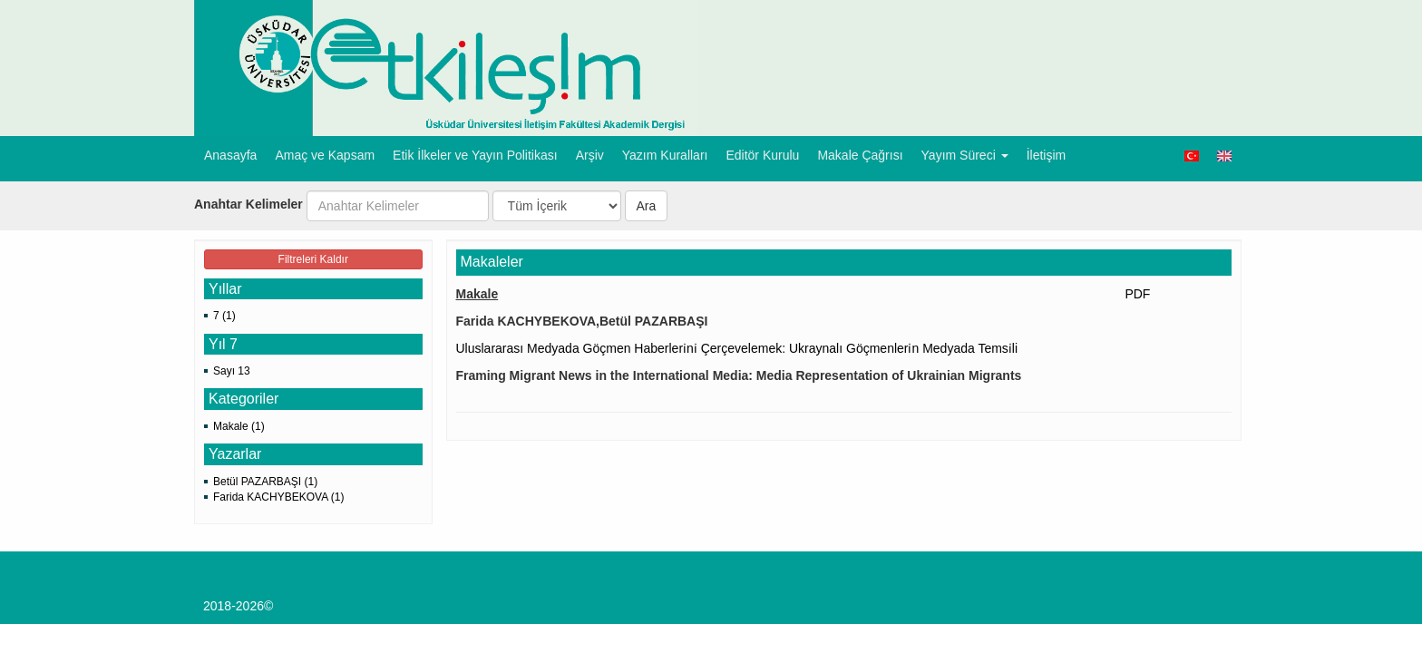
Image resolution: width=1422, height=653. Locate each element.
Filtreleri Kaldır (313, 259)
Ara (647, 206)
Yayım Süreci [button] (964, 155)
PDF (1137, 294)
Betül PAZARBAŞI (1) (265, 481)
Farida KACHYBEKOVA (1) (279, 497)
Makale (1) (239, 426)
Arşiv (590, 155)
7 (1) (224, 315)
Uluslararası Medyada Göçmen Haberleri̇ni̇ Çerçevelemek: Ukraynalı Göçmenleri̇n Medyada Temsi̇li (738, 348)
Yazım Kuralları (665, 155)
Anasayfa (230, 155)
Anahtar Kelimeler (248, 204)
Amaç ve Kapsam (325, 155)
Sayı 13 (231, 371)
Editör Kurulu (762, 155)
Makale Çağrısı (859, 155)
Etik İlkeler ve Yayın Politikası (475, 155)
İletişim (1046, 155)
